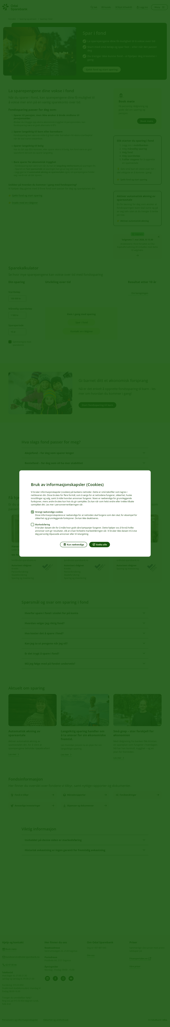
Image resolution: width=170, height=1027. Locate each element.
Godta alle (99, 544)
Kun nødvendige (73, 544)
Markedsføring (42, 524)
